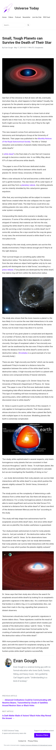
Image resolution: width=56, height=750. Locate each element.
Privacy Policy (33, 741)
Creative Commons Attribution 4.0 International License (36, 745)
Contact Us (22, 741)
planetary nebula (28, 185)
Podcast (18, 17)
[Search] (28, 25)
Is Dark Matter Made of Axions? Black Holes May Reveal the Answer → (26, 717)
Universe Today (20, 8)
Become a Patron (42, 735)
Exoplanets (39, 48)
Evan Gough (8, 48)
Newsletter (26, 17)
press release (7, 270)
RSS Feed (46, 17)
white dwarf (9, 154)
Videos (10, 17)
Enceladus (23, 353)
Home (4, 17)
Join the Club (36, 17)
